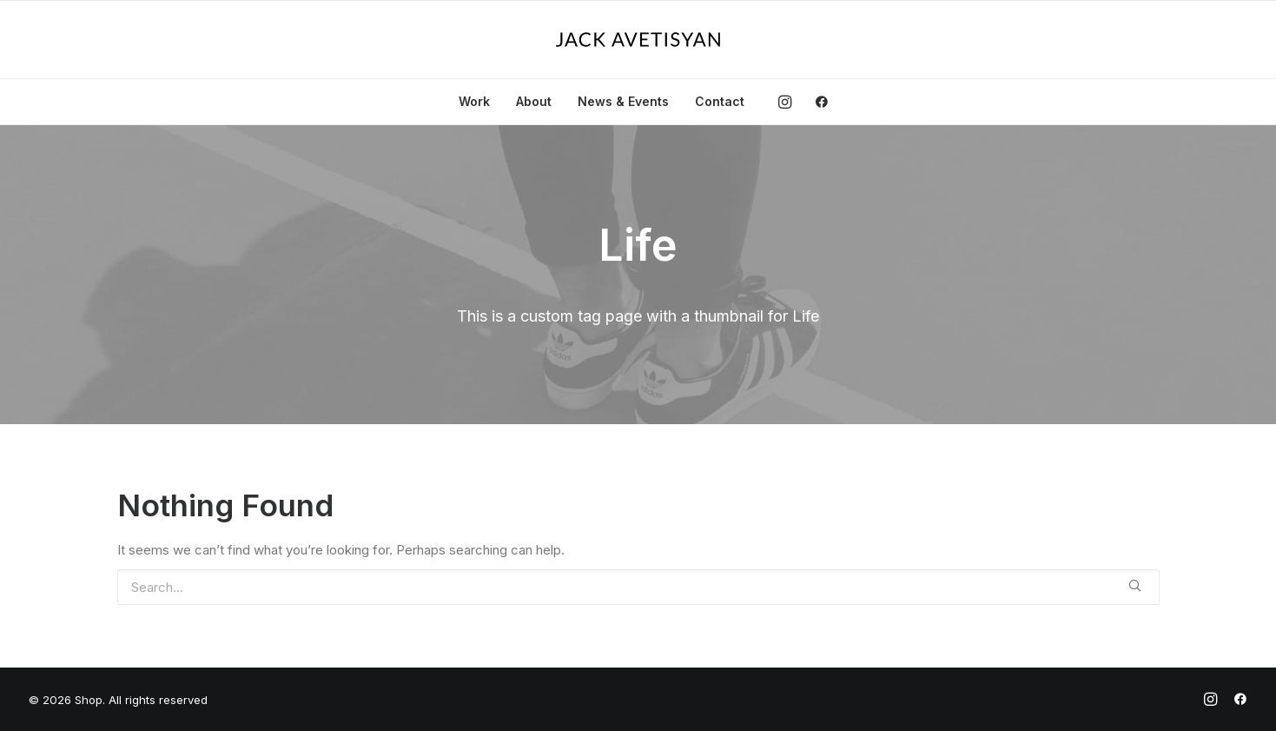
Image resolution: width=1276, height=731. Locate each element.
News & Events (623, 101)
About (534, 101)
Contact (719, 101)
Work (474, 101)
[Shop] (638, 39)
